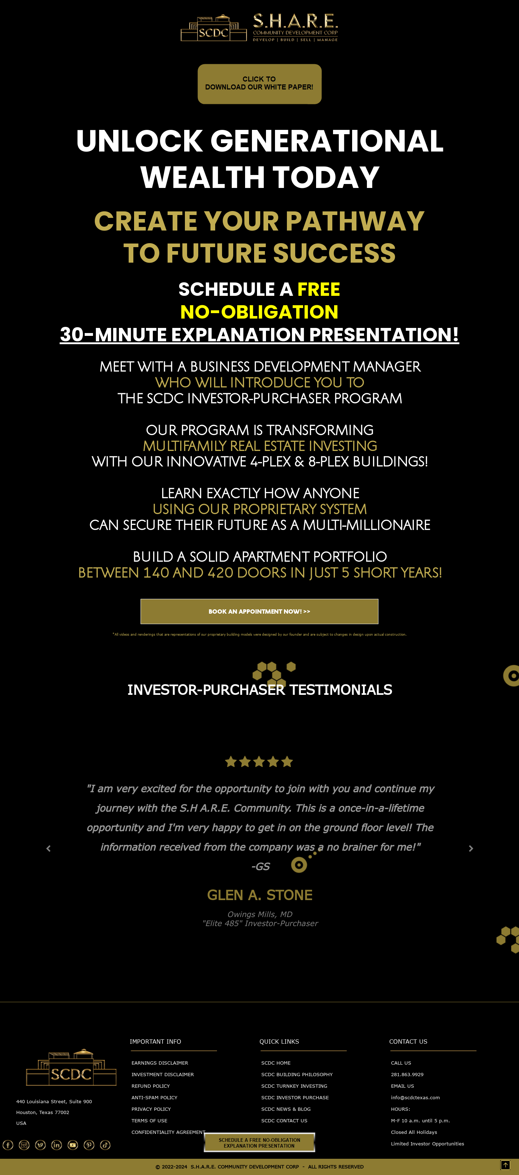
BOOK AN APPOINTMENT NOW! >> (259, 611)
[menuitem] (173, 1065)
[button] (48, 849)
